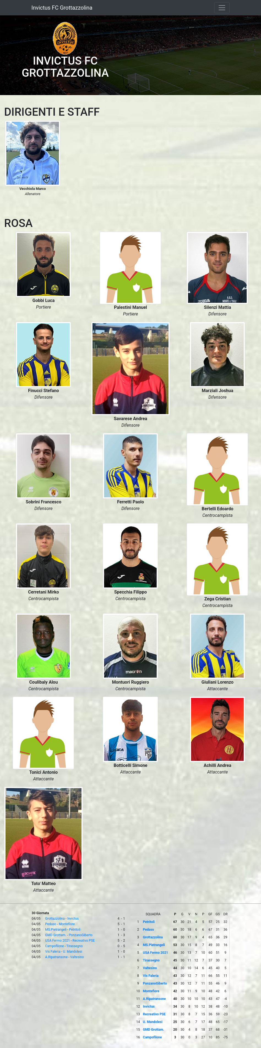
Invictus (73, 919)
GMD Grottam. (55, 935)
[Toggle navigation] (222, 7)
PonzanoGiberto (81, 935)
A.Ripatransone (56, 957)
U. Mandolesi (72, 951)
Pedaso (50, 924)
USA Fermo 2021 (57, 940)
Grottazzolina (55, 919)
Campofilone (54, 946)
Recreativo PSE (83, 940)
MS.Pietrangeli (55, 929)
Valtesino (77, 957)
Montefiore (67, 924)
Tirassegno (74, 946)
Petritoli (74, 929)
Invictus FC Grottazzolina (62, 7)
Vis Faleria (52, 951)
